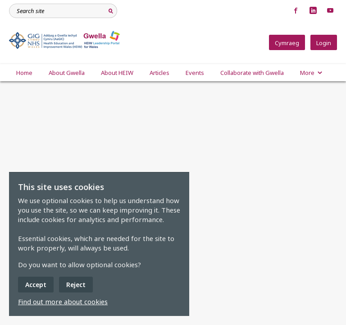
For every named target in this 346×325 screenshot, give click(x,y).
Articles (159, 73)
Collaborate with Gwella (252, 73)
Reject (76, 284)
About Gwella (67, 73)
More (311, 73)
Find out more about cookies (63, 301)
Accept (35, 284)
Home (24, 73)
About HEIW (117, 73)
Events (195, 73)
